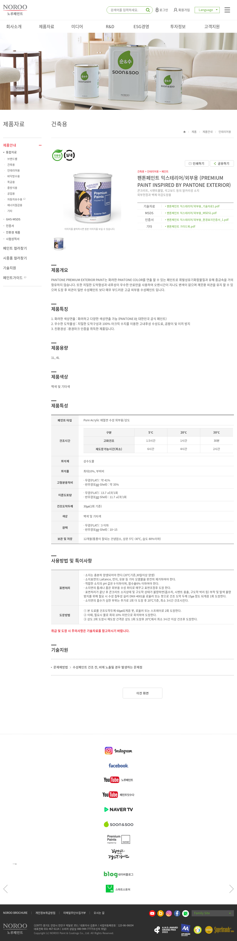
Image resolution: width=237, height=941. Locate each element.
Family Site (212, 913)
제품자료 (46, 26)
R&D (110, 26)
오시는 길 (99, 913)
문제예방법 (62, 667)
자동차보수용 (14, 199)
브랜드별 (12, 159)
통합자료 (11, 152)
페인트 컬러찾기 (15, 248)
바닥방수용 (13, 176)
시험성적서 (12, 239)
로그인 (162, 10)
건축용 (11, 164)
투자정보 (178, 26)
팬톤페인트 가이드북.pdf (181, 226)
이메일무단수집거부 (74, 913)
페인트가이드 (13, 277)
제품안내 (9, 145)
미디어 (77, 26)
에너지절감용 (14, 205)
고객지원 (212, 26)
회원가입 (182, 10)
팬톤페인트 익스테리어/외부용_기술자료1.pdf (193, 206)
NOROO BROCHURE (15, 913)
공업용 (11, 193)
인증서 (10, 226)
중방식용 (12, 188)
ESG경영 (141, 26)
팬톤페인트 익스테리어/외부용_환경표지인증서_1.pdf (198, 220)
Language (207, 9)
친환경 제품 (13, 232)
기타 (9, 211)
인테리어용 (13, 170)
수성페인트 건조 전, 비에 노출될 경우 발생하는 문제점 (107, 667)
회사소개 (14, 26)
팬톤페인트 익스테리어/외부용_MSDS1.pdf (192, 213)
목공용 (11, 182)
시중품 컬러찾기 (15, 258)
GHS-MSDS (13, 219)
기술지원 (9, 267)
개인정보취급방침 (45, 913)
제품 (194, 131)
